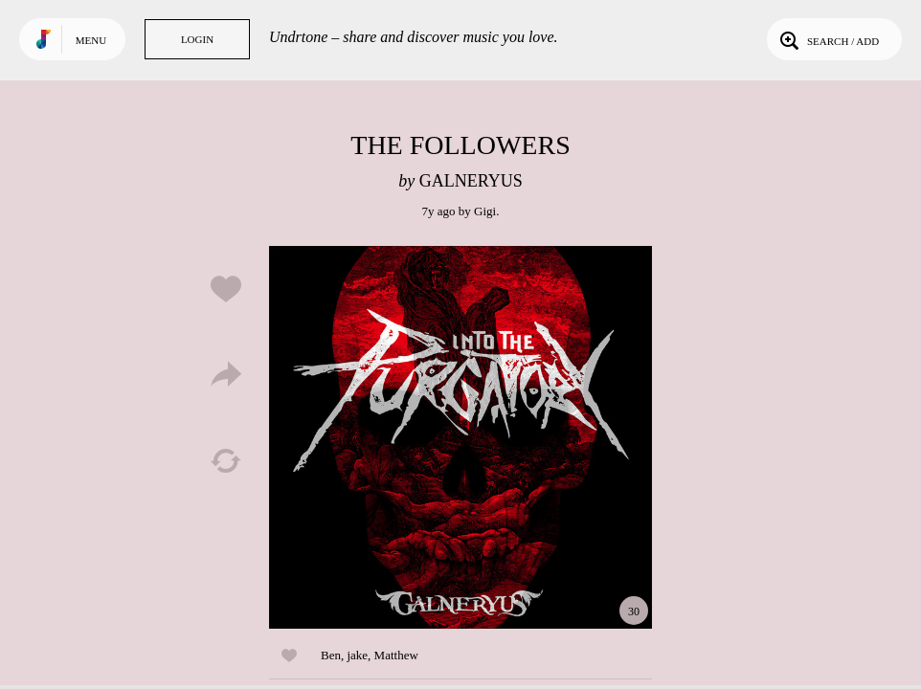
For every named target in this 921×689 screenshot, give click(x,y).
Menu (91, 40)
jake (357, 655)
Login (197, 39)
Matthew (396, 655)
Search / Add (827, 39)
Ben (331, 655)
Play (460, 437)
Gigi (485, 211)
